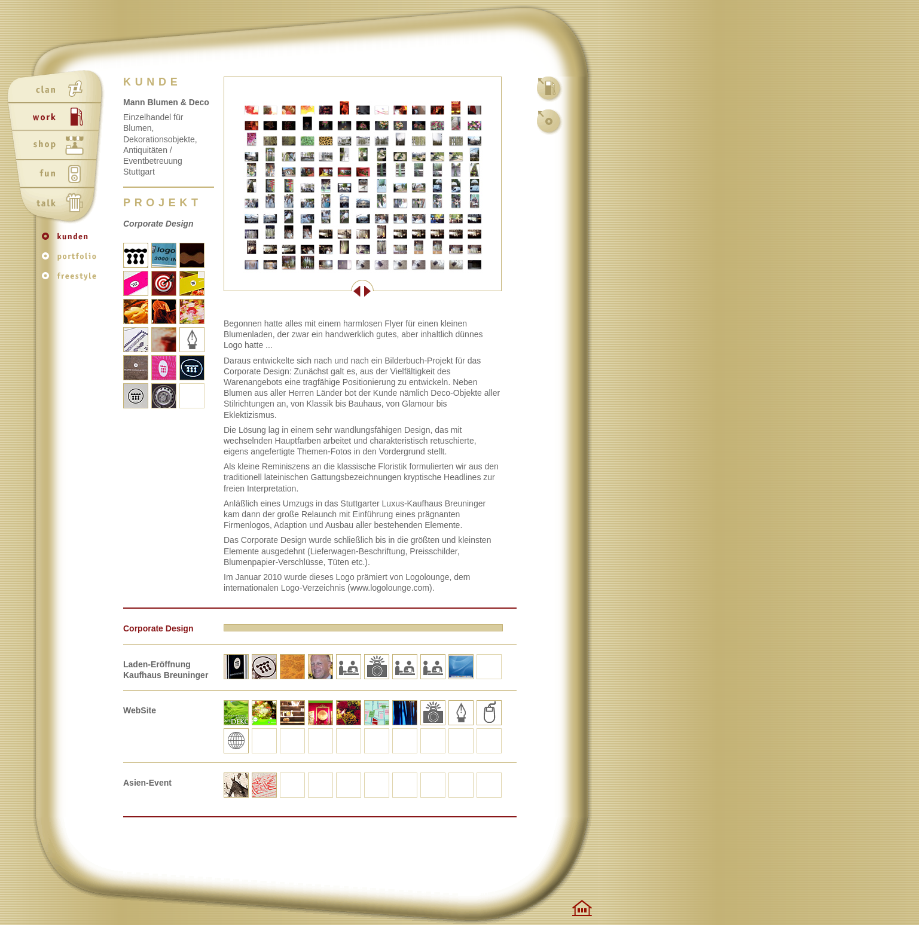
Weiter (431, 291)
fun (57, 175)
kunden (72, 242)
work (57, 117)
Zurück (293, 291)
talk (57, 204)
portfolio (72, 260)
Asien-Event (147, 782)
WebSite (139, 710)
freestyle (72, 279)
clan (57, 89)
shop (57, 146)
